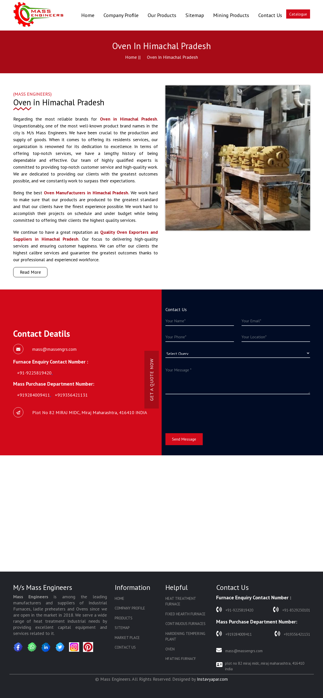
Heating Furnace (180, 658)
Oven (170, 649)
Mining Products (231, 15)
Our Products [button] (162, 15)
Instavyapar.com (212, 679)
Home (87, 15)
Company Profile (121, 15)
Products (123, 618)
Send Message (184, 439)
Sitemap (194, 15)
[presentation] (204, 410)
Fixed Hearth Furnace (185, 614)
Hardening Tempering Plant (185, 636)
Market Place (127, 637)
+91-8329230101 (291, 609)
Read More (30, 272)
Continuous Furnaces (185, 623)
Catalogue (298, 14)
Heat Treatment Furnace (180, 601)
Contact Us (270, 15)
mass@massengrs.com (239, 650)
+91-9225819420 (234, 609)
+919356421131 (292, 634)
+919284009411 (234, 634)
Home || (133, 57)
